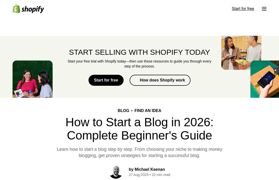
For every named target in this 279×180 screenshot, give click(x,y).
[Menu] (264, 9)
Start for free (106, 80)
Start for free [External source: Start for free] (243, 8)
